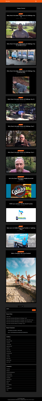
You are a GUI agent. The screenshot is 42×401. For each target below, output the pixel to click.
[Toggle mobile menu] (35, 1)
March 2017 (8, 349)
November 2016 (9, 353)
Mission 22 (21, 42)
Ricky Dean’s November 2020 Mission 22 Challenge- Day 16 (21, 16)
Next (22, 306)
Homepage (8, 377)
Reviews (7, 386)
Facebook (8, 368)
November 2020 (9, 341)
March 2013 (8, 358)
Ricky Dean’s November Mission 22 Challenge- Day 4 (21, 152)
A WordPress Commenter (12, 330)
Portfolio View (23, 399)
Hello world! (8, 316)
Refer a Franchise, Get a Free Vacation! (21, 253)
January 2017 (8, 351)
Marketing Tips (9, 379)
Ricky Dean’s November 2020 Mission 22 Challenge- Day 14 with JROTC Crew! (21, 44)
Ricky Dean (8, 1)
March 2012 (8, 362)
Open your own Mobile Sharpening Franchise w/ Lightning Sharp (21, 228)
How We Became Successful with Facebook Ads (19, 332)
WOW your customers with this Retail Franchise (21, 204)
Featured (20, 13)
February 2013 (8, 360)
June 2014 (8, 356)
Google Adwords (9, 375)
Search (7, 308)
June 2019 (8, 342)
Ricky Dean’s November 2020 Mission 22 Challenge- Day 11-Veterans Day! (21, 71)
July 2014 (7, 355)
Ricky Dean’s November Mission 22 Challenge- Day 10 (21, 99)
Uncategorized (20, 150)
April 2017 (8, 348)
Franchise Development (10, 372)
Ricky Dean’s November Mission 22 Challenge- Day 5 (21, 126)
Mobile (7, 382)
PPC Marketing (8, 384)
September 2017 (9, 346)
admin (18, 18)
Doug (9, 332)
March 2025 (8, 339)
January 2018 (8, 344)
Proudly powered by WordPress (14, 399)
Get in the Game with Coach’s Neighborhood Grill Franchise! (21, 179)
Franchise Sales (20, 176)
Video (21, 69)
